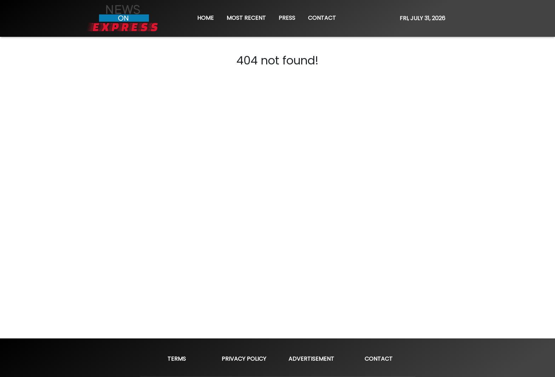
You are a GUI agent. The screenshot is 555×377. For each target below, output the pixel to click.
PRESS (287, 18)
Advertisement (311, 359)
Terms (176, 359)
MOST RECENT (246, 18)
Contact (379, 359)
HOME (205, 18)
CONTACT (322, 18)
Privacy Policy (244, 359)
